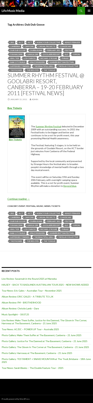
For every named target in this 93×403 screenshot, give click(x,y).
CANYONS (29, 46)
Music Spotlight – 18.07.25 (15, 314)
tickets (55, 206)
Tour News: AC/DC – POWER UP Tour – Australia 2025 (30, 329)
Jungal (76, 54)
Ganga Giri (32, 54)
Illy (66, 54)
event (22, 206)
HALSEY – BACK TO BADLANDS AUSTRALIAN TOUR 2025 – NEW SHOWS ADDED (45, 284)
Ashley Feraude (72, 42)
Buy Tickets (14, 108)
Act (30, 42)
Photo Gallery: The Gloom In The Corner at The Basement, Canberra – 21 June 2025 (45, 347)
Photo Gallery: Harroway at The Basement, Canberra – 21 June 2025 (37, 353)
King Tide (14, 58)
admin (35, 99)
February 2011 (53, 50)
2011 (12, 42)
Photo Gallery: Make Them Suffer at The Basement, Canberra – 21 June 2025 (41, 335)
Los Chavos (30, 58)
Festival (69, 50)
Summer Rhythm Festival (62, 62)
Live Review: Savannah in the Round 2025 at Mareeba (29, 278)
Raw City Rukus (17, 62)
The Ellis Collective (68, 66)
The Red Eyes (33, 70)
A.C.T (21, 42)
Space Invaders (37, 62)
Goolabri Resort (51, 54)
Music (40, 206)
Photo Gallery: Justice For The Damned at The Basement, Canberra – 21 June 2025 (44, 341)
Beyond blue (69, 185)
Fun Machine (16, 54)
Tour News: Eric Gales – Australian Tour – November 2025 (32, 290)
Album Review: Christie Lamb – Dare (20, 308)
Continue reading (18, 198)
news (47, 206)
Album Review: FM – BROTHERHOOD (21, 302)
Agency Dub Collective (48, 42)
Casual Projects (46, 46)
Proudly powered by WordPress (16, 399)
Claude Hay (65, 46)
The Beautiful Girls (44, 66)
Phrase (65, 58)
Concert (12, 206)
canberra (15, 46)
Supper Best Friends (20, 66)
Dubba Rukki (36, 50)
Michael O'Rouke (48, 58)
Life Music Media (13, 11)
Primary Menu (89, 11)
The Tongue (49, 70)
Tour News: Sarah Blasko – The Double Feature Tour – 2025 (32, 367)
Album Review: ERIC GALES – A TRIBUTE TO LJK (27, 296)
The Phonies (16, 70)
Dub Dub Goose (18, 50)
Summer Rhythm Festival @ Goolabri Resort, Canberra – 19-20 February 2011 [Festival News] (45, 84)
